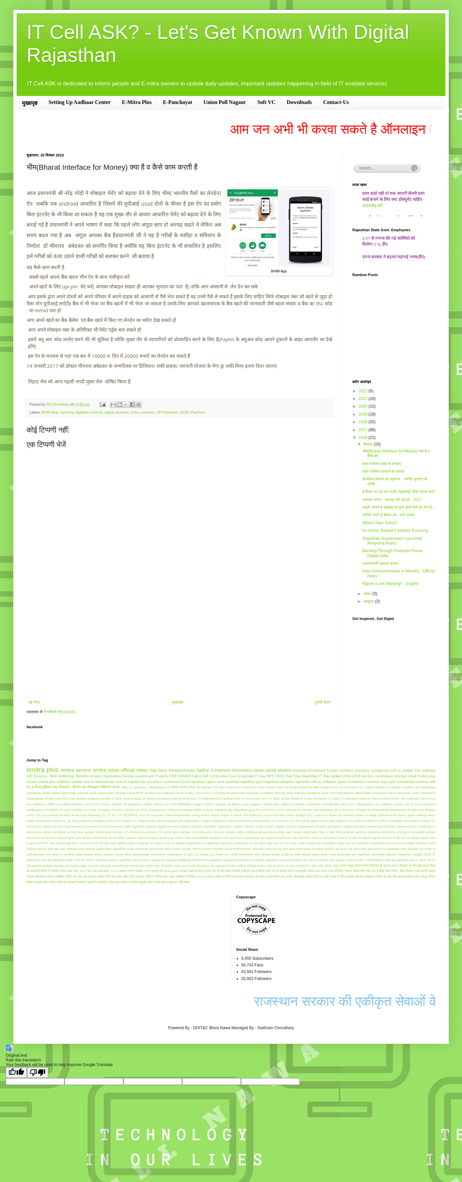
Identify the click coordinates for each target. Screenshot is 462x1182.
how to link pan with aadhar (108, 843)
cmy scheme (356, 821)
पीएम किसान (406, 871)
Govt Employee (241, 776)
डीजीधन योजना (343, 871)
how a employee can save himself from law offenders (273, 837)
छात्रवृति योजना (305, 871)
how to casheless (324, 837)
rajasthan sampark (279, 782)
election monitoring (367, 826)
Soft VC (266, 102)
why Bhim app (328, 865)
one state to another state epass (69, 854)
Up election (346, 815)
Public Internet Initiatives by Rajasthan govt (224, 810)
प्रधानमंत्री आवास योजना (380, 563)
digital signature (191, 826)
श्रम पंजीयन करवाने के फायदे (383, 471)
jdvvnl (390, 843)
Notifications (35, 810)
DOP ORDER (180, 776)
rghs (392, 782)
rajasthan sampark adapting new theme (179, 860)
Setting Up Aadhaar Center (80, 102)
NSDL (280, 776)
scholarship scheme (413, 782)
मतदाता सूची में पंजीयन (149, 876)
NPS (270, 776)
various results (225, 865)
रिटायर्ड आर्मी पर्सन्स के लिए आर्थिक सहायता (339, 876)
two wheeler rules (167, 865)
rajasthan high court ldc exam (73, 860)
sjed (422, 860)
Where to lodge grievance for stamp (380, 815)
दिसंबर (368, 444)
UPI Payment (167, 412)
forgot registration (305, 832)
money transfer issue (217, 848)
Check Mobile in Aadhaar (383, 787)
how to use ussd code (289, 843)
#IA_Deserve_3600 (42, 776)
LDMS (50, 804)
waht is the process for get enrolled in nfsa (287, 865)
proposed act (346, 854)
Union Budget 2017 (300, 815)
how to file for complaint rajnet (407, 837)
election (284, 770)
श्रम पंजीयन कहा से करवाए (381, 463)
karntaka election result (419, 843)
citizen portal (264, 770)
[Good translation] (16, 1072)
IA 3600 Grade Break (284, 798)
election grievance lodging (334, 826)
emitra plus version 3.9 (179, 832)
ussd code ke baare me (198, 865)
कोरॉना (283, 871)
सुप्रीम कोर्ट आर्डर (150, 882)
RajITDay (293, 776)
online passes (104, 854)
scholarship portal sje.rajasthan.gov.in (391, 860)
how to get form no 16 (71, 843)
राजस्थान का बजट (254, 876)
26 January (204, 787)
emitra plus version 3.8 (145, 832)
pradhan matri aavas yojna (300, 854)
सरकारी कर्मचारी (77, 882)
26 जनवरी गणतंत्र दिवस (180, 787)
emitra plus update (80, 832)
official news (134, 770)
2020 (364, 406)
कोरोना (291, 871)
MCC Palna (102, 804)
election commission (377, 776)
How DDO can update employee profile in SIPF (88, 798)
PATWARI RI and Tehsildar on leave (70, 810)
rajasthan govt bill (39, 860)
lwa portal (156, 848)
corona (58, 826)
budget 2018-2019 (345, 776)
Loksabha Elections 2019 (74, 804)
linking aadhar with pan (43, 848)
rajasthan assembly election (377, 854)
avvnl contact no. (125, 821)
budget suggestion (214, 821)
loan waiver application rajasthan (102, 848)
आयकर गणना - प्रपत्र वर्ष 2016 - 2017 (392, 499)
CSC (360, 787)
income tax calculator (320, 843)
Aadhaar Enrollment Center (315, 770)
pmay (276, 854)
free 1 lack (327, 832)
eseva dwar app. (280, 832)
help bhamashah (196, 837)
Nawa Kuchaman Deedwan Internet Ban (310, 804)
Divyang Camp (124, 793)
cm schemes (280, 821)
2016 (364, 437)
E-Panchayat (177, 102)
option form (123, 854)
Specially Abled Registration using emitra (180, 815)
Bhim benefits (309, 787)
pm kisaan (201, 854)
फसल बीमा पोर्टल (125, 876)
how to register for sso (134, 782)
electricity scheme (394, 826)
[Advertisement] (179, 645)
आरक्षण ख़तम (187, 871)
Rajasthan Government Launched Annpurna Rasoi (392, 540)
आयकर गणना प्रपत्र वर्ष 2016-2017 (157, 871)
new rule (346, 848)
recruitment (356, 782)
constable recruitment (404, 821)
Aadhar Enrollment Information (224, 770)
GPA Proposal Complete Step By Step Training (272, 793)
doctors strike (254, 826)
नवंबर (367, 593)
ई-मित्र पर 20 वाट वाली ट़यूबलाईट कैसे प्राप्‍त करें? (398, 491)
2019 (364, 414)
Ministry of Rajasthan (127, 804)
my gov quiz (286, 848)
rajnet (341, 782)
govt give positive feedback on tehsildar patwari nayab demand (113, 837)
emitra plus (42, 769)
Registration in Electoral (407, 810)
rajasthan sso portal (279, 860)
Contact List (410, 787)
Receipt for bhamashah (372, 810)
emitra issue (106, 770)
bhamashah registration (183, 821)
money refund (191, 848)
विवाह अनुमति (34, 882)
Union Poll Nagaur (224, 102)
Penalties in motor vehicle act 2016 (123, 810)
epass (263, 832)
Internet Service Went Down (379, 798)
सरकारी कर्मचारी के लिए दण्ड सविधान (108, 882)
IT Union (334, 798)
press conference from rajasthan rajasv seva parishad (196, 782)
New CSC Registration (357, 804)
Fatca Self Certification (210, 776)
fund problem (345, 832)
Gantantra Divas (317, 793)
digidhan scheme (89, 412)
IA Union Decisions (313, 798)
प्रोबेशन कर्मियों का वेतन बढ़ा (71, 876)
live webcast (69, 848)
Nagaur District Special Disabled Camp (220, 804)
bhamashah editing (151, 821)
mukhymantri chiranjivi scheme (255, 848)
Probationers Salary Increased (170, 810)
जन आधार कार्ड (324, 871)
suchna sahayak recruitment (108, 865)
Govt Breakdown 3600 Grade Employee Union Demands (370, 793)
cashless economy (354, 770)
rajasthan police (106, 860)
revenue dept (376, 782)
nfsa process (410, 848)
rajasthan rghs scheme (134, 860)
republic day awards (331, 860)
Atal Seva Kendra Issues (172, 770)
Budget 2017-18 (331, 787)
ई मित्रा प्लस (248, 871)
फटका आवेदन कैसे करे (101, 876)
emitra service (75, 770)
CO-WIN (350, 787)
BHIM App (50, 412)
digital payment (117, 412)
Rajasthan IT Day (316, 776)
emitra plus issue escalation (46, 832)
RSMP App (310, 810)
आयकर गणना (126, 871)
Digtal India (105, 793)
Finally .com (192, 793)
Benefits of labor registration (98, 776)
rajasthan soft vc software (315, 782)
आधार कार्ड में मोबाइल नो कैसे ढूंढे (402, 865)
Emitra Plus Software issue (164, 793)
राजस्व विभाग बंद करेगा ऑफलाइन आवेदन (289, 876)
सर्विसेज (134, 882)
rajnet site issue (305, 860)
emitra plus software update (60, 782)
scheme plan (355, 860)
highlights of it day (222, 837)
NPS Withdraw (180, 804)
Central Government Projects (145, 776)
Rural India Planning (85, 815)
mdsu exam (172, 848)
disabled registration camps (223, 826)
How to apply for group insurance (146, 798)
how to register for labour (146, 843)
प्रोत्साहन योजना (44, 876)
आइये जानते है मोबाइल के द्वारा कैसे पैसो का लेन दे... (398, 507)
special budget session (48, 865)
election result (406, 776)
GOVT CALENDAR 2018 (220, 793)
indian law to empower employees (361, 843)
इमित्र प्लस (50, 787)
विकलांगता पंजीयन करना (407, 876)
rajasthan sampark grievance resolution (236, 860)
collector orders (377, 821)
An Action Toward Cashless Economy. (395, 530)
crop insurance (74, 826)
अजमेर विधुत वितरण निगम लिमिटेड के (360, 865)
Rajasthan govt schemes (337, 810)
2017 (364, 430)
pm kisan (217, 854)
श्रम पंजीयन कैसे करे (55, 882)
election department (300, 826)
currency (66, 412)
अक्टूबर (369, 601)
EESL (140, 793)
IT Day (260, 776)
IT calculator (349, 798)
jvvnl (398, 843)
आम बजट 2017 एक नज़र (82, 871)
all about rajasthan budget (85, 821)
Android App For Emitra (281, 787)
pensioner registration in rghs (172, 854)
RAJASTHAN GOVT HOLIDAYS (279, 810)
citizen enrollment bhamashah (249, 821)
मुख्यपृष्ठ (29, 103)
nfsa (357, 848)
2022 (364, 391)
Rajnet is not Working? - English (390, 583)
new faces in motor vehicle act (317, 848)
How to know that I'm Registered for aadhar (202, 798)
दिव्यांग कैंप (359, 871)
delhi (127, 826)
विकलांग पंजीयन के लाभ (378, 876)
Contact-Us (336, 102)
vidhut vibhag (246, 865)
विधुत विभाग (428, 876)
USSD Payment (192, 412)
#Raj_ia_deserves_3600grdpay (143, 787)
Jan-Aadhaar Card (413, 798)
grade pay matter (171, 837)
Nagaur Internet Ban (265, 804)
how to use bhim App (258, 843)
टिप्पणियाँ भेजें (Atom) (59, 712)
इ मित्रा (37, 787)
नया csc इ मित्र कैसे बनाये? (382, 871)
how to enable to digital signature (361, 837)
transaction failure (141, 865)
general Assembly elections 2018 (379, 832)
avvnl (108, 821)
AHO (260, 787)
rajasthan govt (251, 782)
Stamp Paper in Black (226, 815)
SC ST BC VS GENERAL (119, 815)
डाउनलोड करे (372, 212)
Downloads (299, 102)
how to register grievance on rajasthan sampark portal (203, 843)
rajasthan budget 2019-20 (417, 854)
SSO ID (144, 815)
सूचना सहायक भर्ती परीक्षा (175, 882)
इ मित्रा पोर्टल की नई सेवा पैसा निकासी (218, 871)
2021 (364, 398)
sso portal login (76, 865)
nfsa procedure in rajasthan (380, 848)
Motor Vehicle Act (156, 804)
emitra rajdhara (247, 832)
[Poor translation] (37, 1072)
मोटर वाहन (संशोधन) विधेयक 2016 (183, 876)
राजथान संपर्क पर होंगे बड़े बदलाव (224, 876)
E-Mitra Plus (137, 102)
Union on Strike (326, 815)
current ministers (111, 826)
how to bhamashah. (99, 782)
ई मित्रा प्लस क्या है (267, 871)
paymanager (141, 854)
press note (328, 854)
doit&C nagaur (275, 826)
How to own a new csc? (251, 798)
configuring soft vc (386, 770)
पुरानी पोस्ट (323, 702)
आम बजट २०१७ (108, 871)
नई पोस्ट (34, 702)
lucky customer (142, 412)
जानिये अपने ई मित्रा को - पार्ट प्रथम (388, 515)
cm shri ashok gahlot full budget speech (318, 821)
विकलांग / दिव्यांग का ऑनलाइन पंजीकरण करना (89, 787)
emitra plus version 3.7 (111, 832)
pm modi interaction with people (248, 854)
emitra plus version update (216, 832)
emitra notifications (421, 826)
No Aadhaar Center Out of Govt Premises (405, 804)
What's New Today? (379, 523)
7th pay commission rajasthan (234, 787)
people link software (419, 770)
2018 (364, 422)
